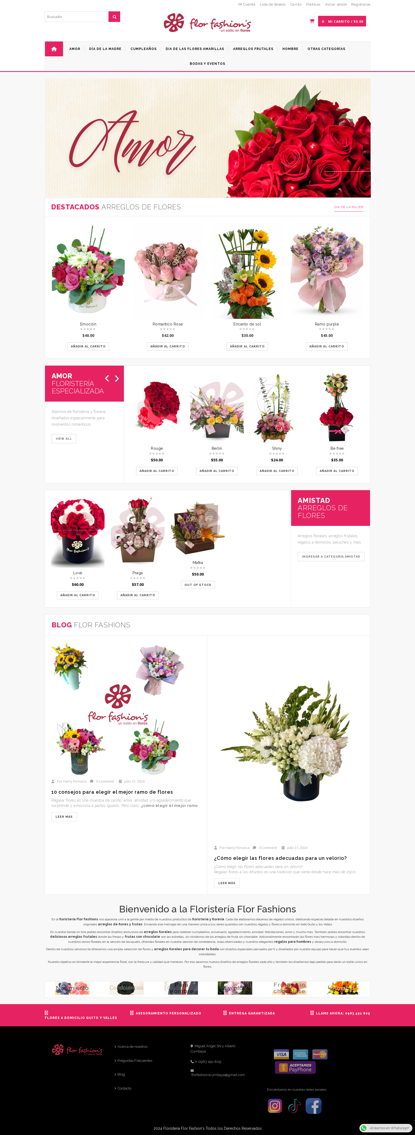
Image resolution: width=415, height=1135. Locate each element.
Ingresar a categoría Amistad (331, 556)
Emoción (88, 324)
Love (77, 573)
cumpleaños (201, 932)
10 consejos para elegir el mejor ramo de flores (112, 792)
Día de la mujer (348, 207)
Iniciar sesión (336, 4)
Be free (337, 448)
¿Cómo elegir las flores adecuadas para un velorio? (280, 858)
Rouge (157, 448)
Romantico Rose (168, 324)
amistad (257, 932)
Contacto (124, 1088)
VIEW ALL (64, 438)
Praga (138, 573)
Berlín (217, 448)
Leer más (64, 817)
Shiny (277, 448)
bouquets (133, 942)
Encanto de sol (247, 324)
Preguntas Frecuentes (135, 1061)
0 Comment (105, 781)
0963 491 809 (209, 1062)
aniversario (219, 932)
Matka (198, 562)
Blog (121, 1074)
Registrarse (361, 4)
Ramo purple (327, 324)
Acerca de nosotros (132, 1047)
